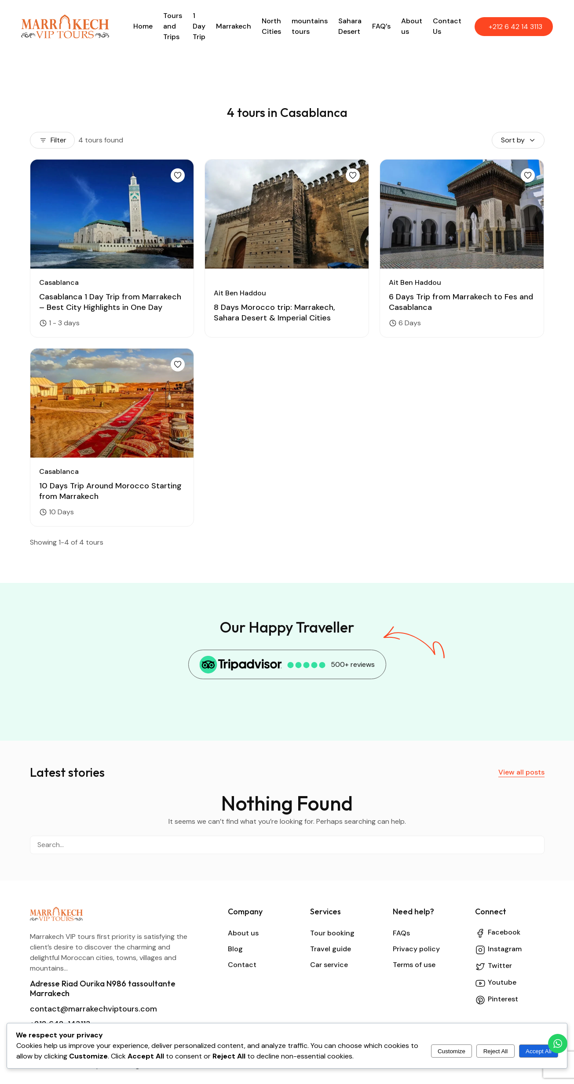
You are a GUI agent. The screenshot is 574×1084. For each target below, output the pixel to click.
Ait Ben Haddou (240, 293)
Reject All (495, 1051)
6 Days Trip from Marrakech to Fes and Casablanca (461, 302)
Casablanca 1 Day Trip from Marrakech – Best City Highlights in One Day (110, 302)
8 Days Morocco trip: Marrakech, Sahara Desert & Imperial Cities (274, 312)
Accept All (539, 1051)
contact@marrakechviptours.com (93, 1009)
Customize (451, 1051)
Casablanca (59, 282)
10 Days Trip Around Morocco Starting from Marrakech (110, 491)
